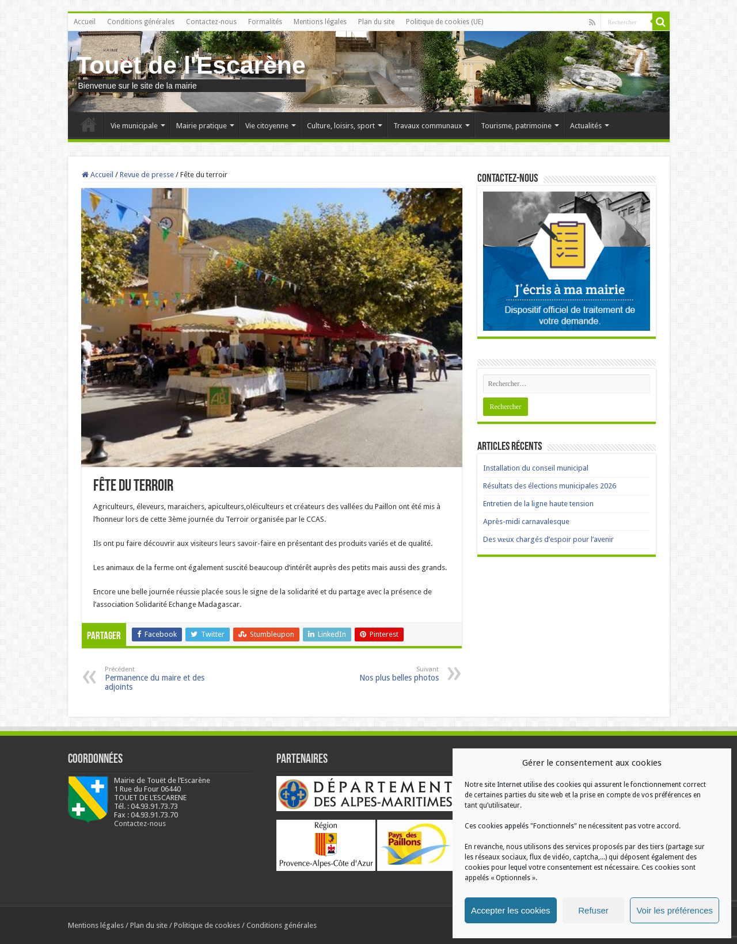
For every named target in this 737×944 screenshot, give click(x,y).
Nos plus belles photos (380, 674)
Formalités (265, 22)
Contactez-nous (211, 22)
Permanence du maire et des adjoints (164, 678)
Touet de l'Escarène (191, 65)
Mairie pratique (201, 125)
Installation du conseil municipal (535, 468)
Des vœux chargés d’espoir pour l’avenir (548, 539)
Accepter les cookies (510, 910)
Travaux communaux (427, 125)
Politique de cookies (207, 925)
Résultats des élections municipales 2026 (549, 485)
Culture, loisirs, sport (341, 125)
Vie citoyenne (266, 125)
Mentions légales (320, 22)
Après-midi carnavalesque (526, 521)
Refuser (593, 910)
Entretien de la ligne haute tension (538, 503)
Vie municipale (134, 125)
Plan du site (376, 22)
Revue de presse (147, 174)
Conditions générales (140, 22)
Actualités (586, 125)
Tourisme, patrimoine (516, 125)
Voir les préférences (674, 910)
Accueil (85, 22)
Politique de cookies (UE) (444, 22)
